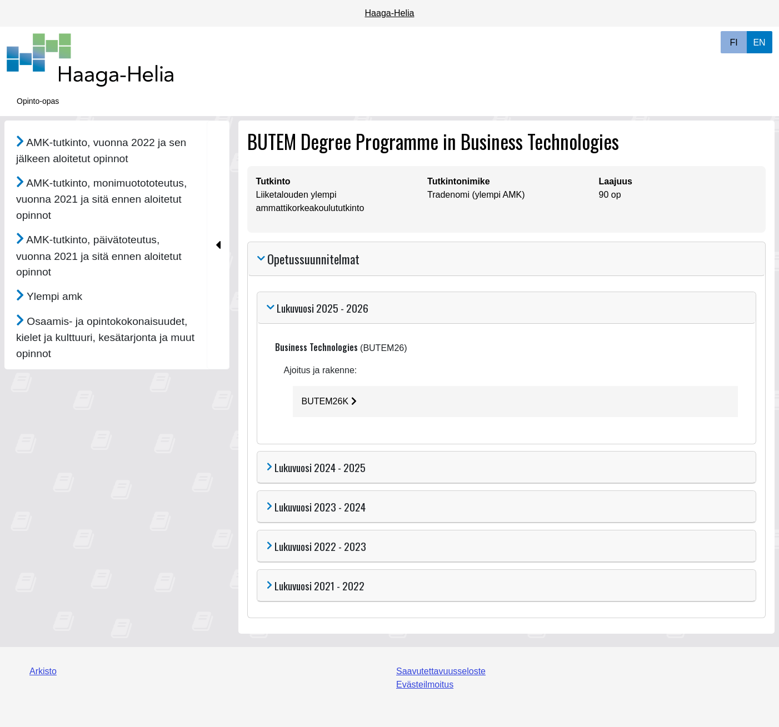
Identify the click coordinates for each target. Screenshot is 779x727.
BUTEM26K (329, 401)
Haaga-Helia (390, 13)
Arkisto (43, 671)
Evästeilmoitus (424, 684)
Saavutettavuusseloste (441, 671)
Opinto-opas (38, 101)
